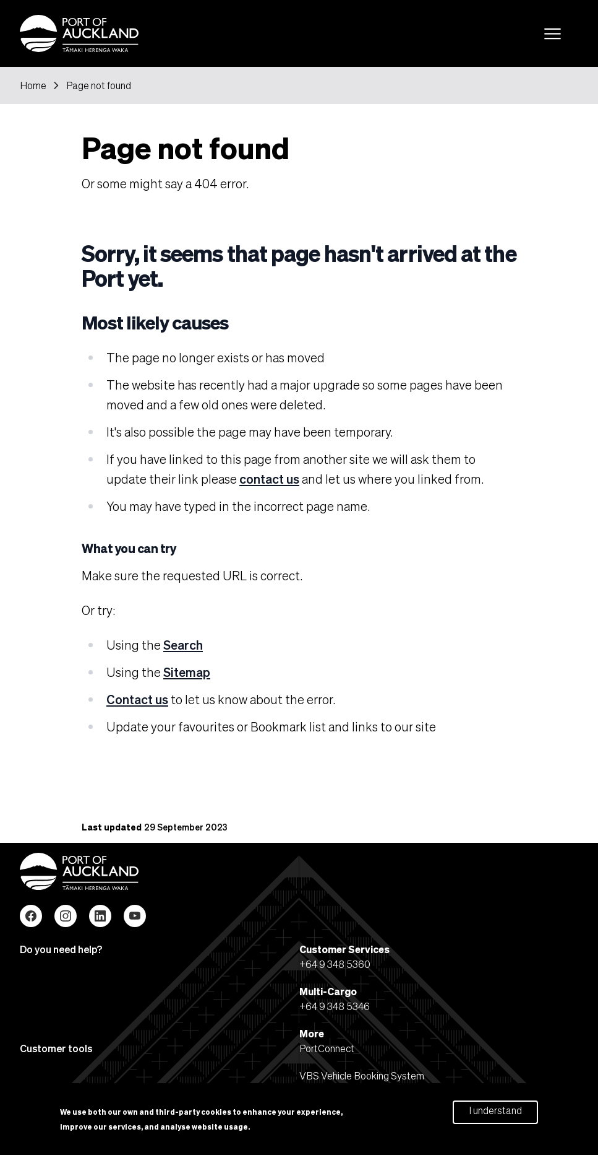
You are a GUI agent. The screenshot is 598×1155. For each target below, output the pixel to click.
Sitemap (186, 672)
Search (183, 645)
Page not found (98, 85)
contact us (269, 479)
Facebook (31, 916)
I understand (495, 1113)
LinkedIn (100, 916)
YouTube (135, 916)
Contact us (137, 699)
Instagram (65, 916)
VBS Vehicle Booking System (361, 1075)
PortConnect (326, 1048)
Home (33, 85)
